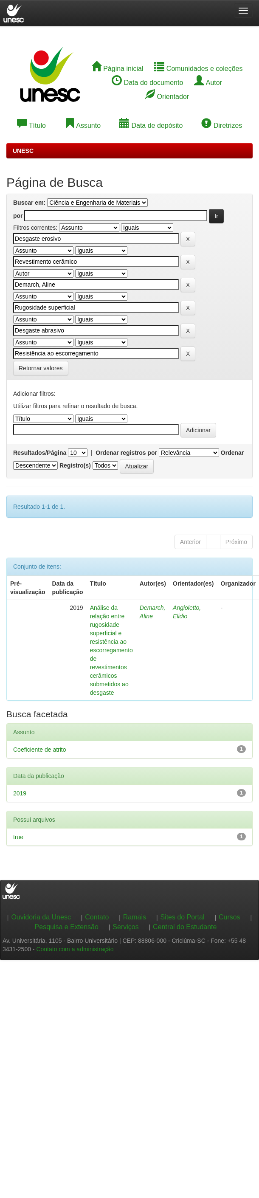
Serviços (125, 926)
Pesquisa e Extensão (67, 926)
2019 (19, 793)
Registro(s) (75, 465)
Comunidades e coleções (198, 68)
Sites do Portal (182, 917)
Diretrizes (221, 125)
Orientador (167, 96)
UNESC (23, 150)
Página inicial (117, 68)
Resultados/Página (39, 452)
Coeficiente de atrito (39, 749)
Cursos (229, 917)
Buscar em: (29, 202)
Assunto (83, 125)
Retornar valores (41, 368)
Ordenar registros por (126, 452)
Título (31, 125)
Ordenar (232, 452)
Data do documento (147, 82)
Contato (97, 917)
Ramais (134, 917)
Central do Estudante (185, 926)
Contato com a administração (74, 949)
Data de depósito (151, 125)
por (18, 215)
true (18, 837)
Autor (208, 82)
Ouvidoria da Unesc (41, 917)
